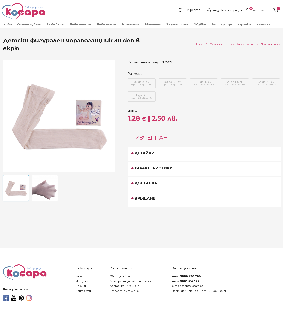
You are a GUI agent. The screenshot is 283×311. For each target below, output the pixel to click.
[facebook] (6, 298)
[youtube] (14, 298)
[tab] (204, 153)
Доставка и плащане (124, 285)
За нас (80, 276)
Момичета (130, 24)
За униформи (177, 24)
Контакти (83, 290)
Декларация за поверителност (132, 281)
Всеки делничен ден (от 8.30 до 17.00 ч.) (199, 290)
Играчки (244, 24)
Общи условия (120, 276)
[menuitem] (7, 24)
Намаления (265, 24)
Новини (81, 285)
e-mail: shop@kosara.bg (188, 285)
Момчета (153, 24)
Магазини (82, 281)
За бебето (55, 24)
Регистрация (231, 10)
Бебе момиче (80, 24)
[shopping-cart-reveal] (274, 10)
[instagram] (29, 298)
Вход (215, 10)
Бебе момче (106, 24)
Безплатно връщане (124, 290)
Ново (7, 24)
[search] (191, 10)
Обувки (200, 24)
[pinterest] (21, 298)
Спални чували (29, 24)
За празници (222, 24)
